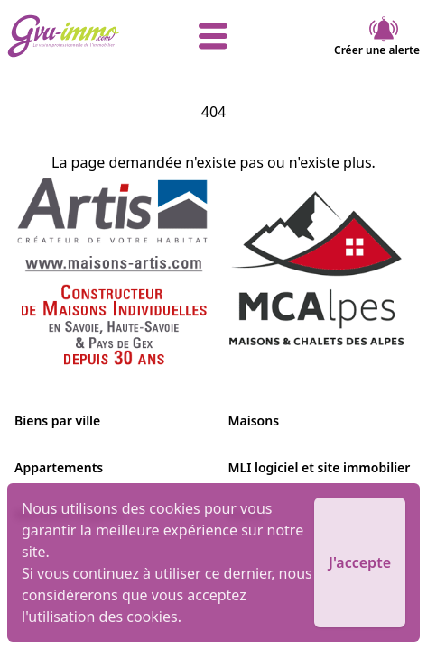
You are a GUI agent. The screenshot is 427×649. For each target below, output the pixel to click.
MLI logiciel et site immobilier (319, 467)
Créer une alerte (377, 36)
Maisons (254, 420)
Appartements (58, 467)
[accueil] (75, 36)
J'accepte (360, 562)
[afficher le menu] (213, 36)
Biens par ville (57, 420)
